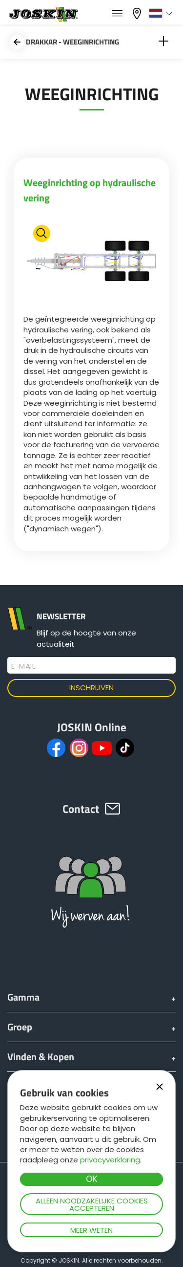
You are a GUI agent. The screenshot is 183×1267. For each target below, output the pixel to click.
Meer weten (91, 1230)
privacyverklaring (110, 1160)
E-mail (23, 666)
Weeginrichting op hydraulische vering (89, 190)
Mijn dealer (138, 13)
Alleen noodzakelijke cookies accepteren (92, 1204)
